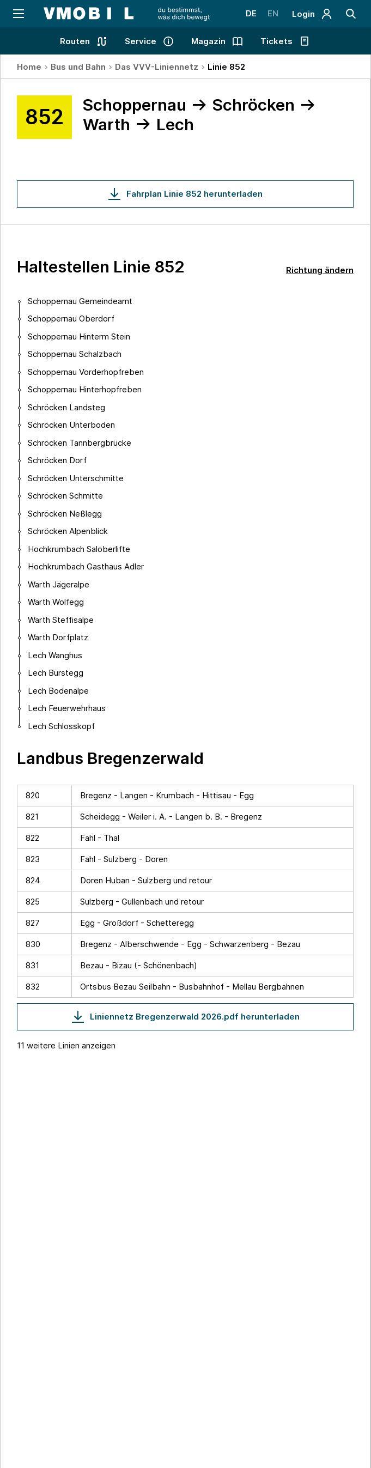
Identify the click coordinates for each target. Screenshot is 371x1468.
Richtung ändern (320, 270)
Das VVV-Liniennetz (156, 67)
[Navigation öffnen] (17, 13)
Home (29, 67)
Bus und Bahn (78, 67)
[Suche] (351, 13)
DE (251, 13)
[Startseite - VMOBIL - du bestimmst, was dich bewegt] (126, 13)
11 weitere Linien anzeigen (66, 1045)
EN (272, 13)
